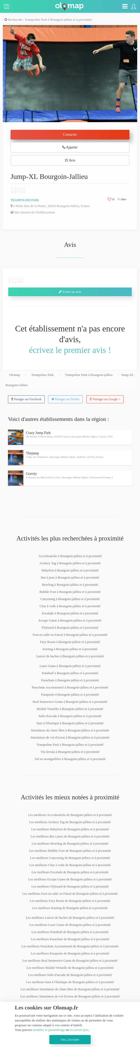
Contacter (70, 134)
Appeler (70, 147)
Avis (70, 160)
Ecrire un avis (70, 292)
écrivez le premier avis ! (70, 350)
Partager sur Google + (105, 399)
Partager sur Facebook (26, 399)
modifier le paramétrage (49, 1030)
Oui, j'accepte (70, 1039)
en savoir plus (79, 1030)
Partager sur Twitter (65, 399)
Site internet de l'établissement (33, 212)
